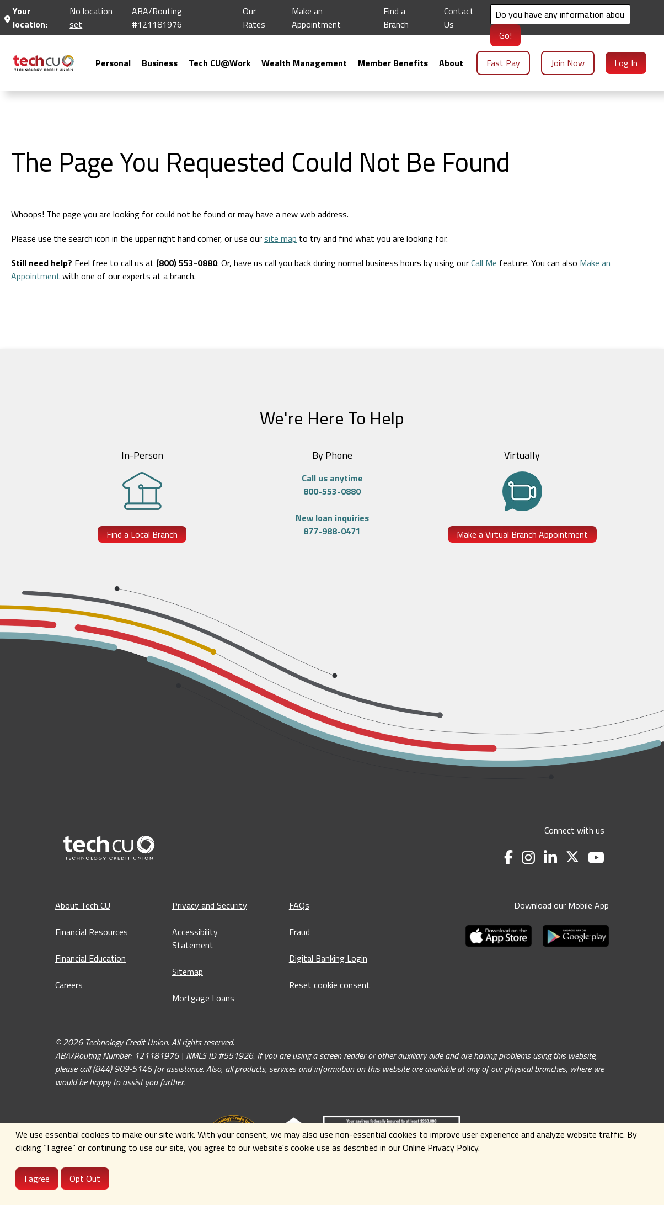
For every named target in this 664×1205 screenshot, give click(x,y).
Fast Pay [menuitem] (503, 63)
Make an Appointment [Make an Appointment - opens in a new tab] (316, 17)
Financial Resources (91, 931)
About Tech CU (82, 905)
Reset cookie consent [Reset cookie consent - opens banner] (329, 984)
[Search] (560, 14)
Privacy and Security (209, 905)
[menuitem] (43, 63)
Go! (505, 35)
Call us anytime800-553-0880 (332, 484)
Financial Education (90, 958)
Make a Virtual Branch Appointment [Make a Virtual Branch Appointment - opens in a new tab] (522, 534)
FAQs (299, 905)
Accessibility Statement (195, 938)
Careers (69, 984)
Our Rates (254, 17)
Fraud (299, 931)
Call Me (484, 262)
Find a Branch (396, 17)
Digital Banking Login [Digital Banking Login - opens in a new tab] (328, 958)
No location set (91, 17)
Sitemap (187, 971)
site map (280, 238)
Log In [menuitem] (626, 63)
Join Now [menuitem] (568, 63)
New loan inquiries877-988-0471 (332, 524)
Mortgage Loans (203, 998)
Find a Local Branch (142, 534)
